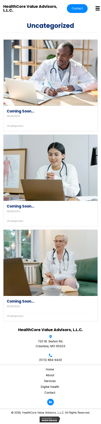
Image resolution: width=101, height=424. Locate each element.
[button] (77, 8)
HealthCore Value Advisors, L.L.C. (30, 8)
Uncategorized (15, 125)
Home (50, 369)
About (50, 375)
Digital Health (50, 387)
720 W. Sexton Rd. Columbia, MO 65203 (50, 344)
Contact (49, 392)
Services (50, 381)
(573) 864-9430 (50, 360)
